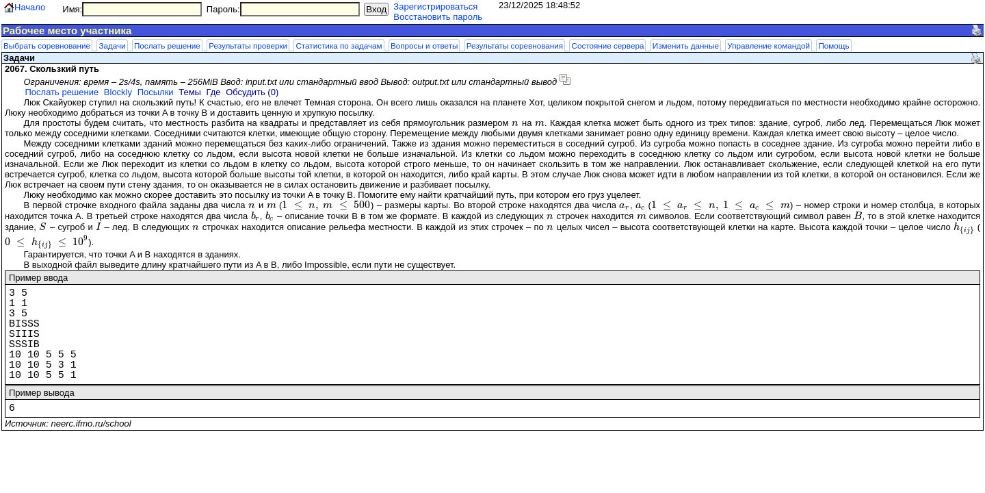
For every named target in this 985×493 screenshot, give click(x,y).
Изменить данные (686, 45)
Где (214, 92)
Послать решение (167, 45)
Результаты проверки (248, 45)
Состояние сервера (607, 45)
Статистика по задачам (339, 45)
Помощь (833, 45)
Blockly (118, 92)
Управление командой (768, 45)
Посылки (155, 92)
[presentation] (515, 123)
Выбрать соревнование (46, 45)
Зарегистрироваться (435, 6)
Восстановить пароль (437, 17)
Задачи (111, 45)
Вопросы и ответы (424, 45)
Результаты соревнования (515, 45)
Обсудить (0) (252, 92)
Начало (29, 7)
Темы (190, 92)
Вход (376, 9)
